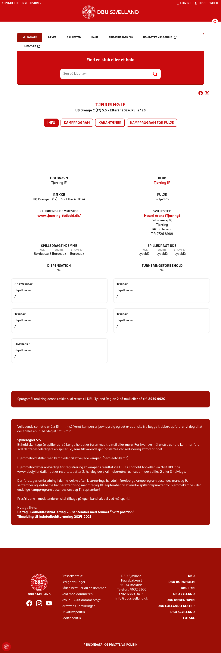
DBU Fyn (188, 588)
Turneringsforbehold (162, 266)
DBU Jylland (184, 594)
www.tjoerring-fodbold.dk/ (59, 216)
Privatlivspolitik (73, 612)
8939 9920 (156, 399)
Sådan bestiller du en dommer (83, 588)
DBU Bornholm (181, 582)
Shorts (59, 250)
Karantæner (109, 123)
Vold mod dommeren (77, 594)
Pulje (162, 195)
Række (59, 195)
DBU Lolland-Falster (176, 606)
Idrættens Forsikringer (78, 606)
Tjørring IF (162, 183)
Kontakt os (10, 3)
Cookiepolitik (71, 618)
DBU (191, 576)
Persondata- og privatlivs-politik (110, 645)
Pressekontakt (71, 576)
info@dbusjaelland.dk (131, 598)
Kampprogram (77, 123)
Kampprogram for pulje (152, 123)
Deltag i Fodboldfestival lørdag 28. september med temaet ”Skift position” (75, 512)
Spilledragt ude (162, 246)
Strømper (77, 250)
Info (51, 123)
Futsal (189, 618)
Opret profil (206, 3)
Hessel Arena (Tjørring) (162, 216)
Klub (162, 178)
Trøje (41, 250)
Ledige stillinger (73, 582)
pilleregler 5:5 (30, 440)
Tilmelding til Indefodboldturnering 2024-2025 (54, 516)
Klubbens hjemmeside (59, 211)
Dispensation (59, 266)
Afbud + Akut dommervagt (81, 600)
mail (127, 399)
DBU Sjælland (182, 612)
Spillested (162, 211)
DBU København (181, 600)
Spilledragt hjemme (59, 246)
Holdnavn (59, 178)
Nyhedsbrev (31, 3)
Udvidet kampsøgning (159, 37)
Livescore (31, 46)
